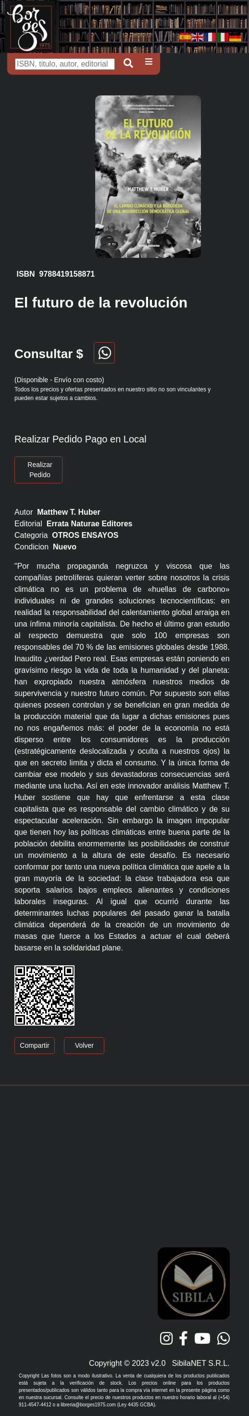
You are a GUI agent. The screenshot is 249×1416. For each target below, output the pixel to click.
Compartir (34, 1045)
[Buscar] (65, 64)
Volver (84, 1045)
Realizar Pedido (39, 470)
